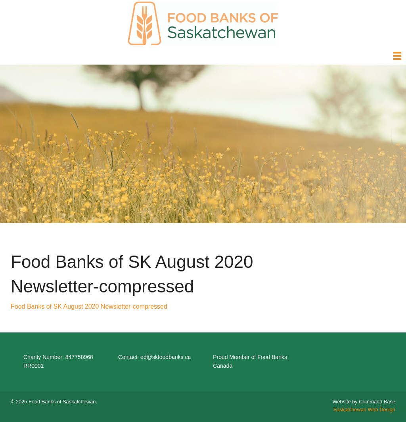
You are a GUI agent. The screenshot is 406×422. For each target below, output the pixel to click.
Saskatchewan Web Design (364, 409)
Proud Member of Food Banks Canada (250, 361)
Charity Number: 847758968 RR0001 (58, 361)
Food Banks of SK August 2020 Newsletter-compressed (89, 306)
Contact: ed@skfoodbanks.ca (154, 357)
